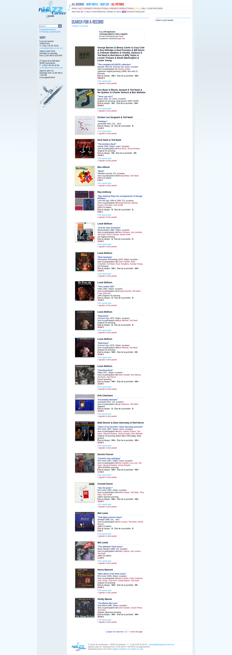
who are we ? (78, 12)
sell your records (152, 8)
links (137, 8)
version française (135, 12)
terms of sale (114, 12)
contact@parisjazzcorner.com (51, 48)
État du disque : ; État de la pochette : (118, 76)
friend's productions (121, 8)
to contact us (133, 649)
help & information (95, 12)
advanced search (48, 29)
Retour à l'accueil (80, 26)
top (141, 649)
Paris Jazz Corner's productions (90, 8)
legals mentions (119, 649)
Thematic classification (51, 32)
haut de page (136, 632)
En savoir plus (105, 81)
